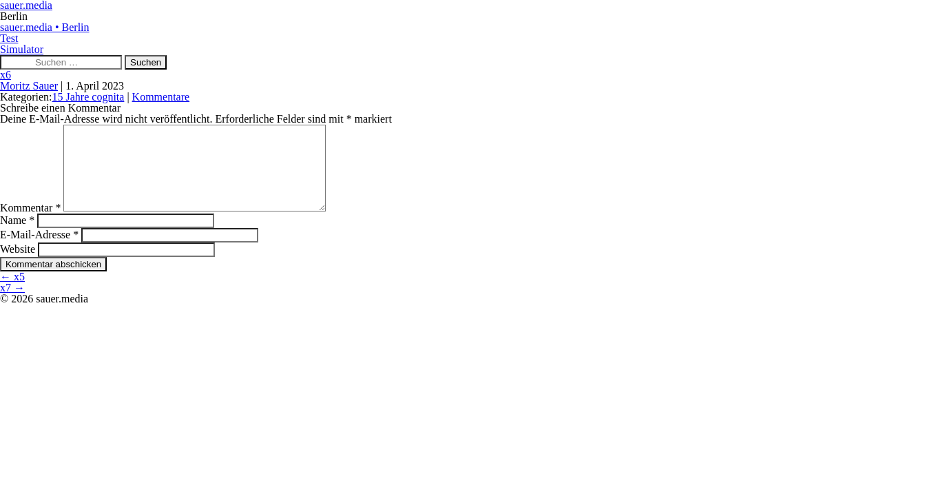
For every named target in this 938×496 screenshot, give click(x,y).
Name (17, 236)
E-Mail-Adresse (39, 251)
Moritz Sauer (29, 86)
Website (17, 265)
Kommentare (161, 97)
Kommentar (30, 224)
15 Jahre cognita (88, 97)
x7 (12, 304)
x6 (5, 75)
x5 (12, 293)
